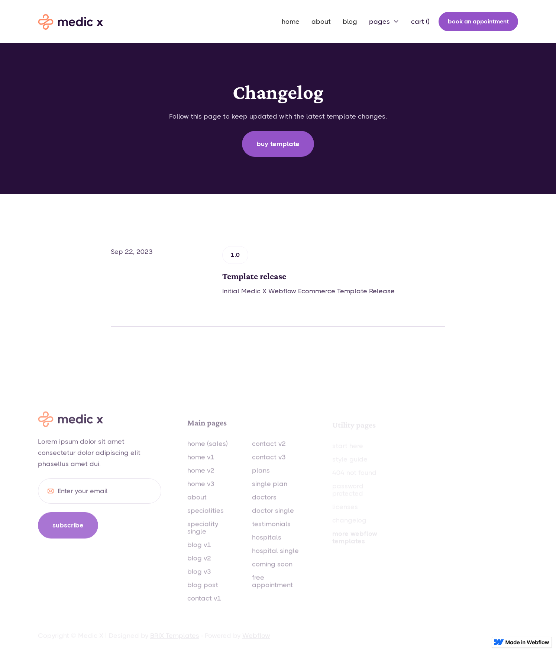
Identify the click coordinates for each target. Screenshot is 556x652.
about (321, 21)
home (291, 21)
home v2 (200, 478)
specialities (205, 519)
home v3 (200, 492)
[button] (384, 21)
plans (261, 478)
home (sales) (207, 452)
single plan (269, 492)
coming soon (272, 572)
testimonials (271, 532)
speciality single (202, 536)
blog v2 (199, 566)
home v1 (200, 465)
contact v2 (269, 452)
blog (350, 21)
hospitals (266, 545)
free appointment (272, 589)
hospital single (275, 559)
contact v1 (204, 606)
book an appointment (478, 21)
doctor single (273, 519)
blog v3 (199, 580)
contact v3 (269, 465)
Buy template (278, 144)
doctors (264, 505)
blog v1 (199, 553)
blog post (202, 593)
